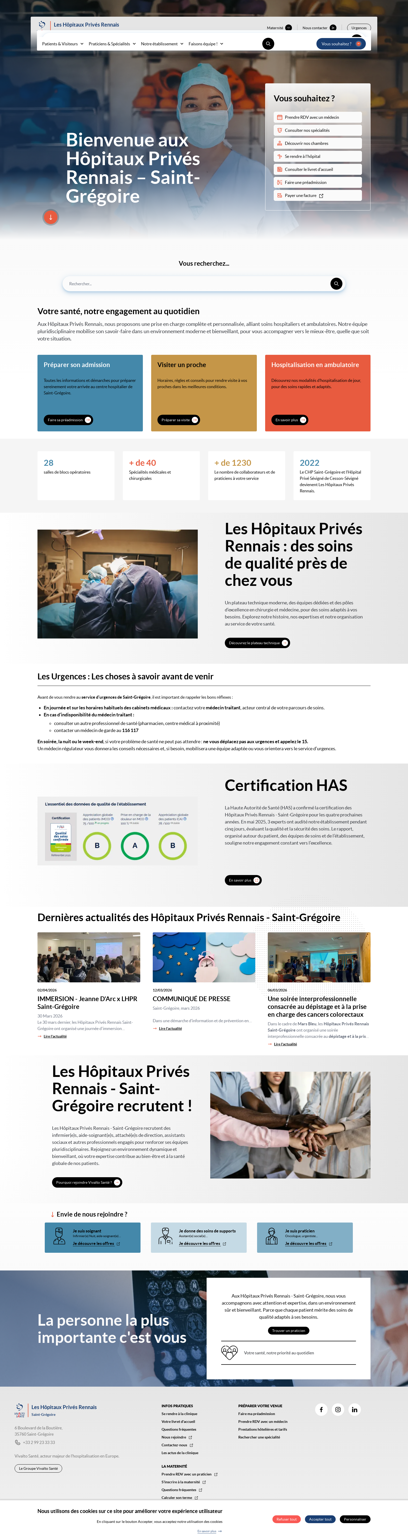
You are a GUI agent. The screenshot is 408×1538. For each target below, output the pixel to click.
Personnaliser (355, 1519)
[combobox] (204, 283)
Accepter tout (320, 1519)
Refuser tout (287, 1519)
